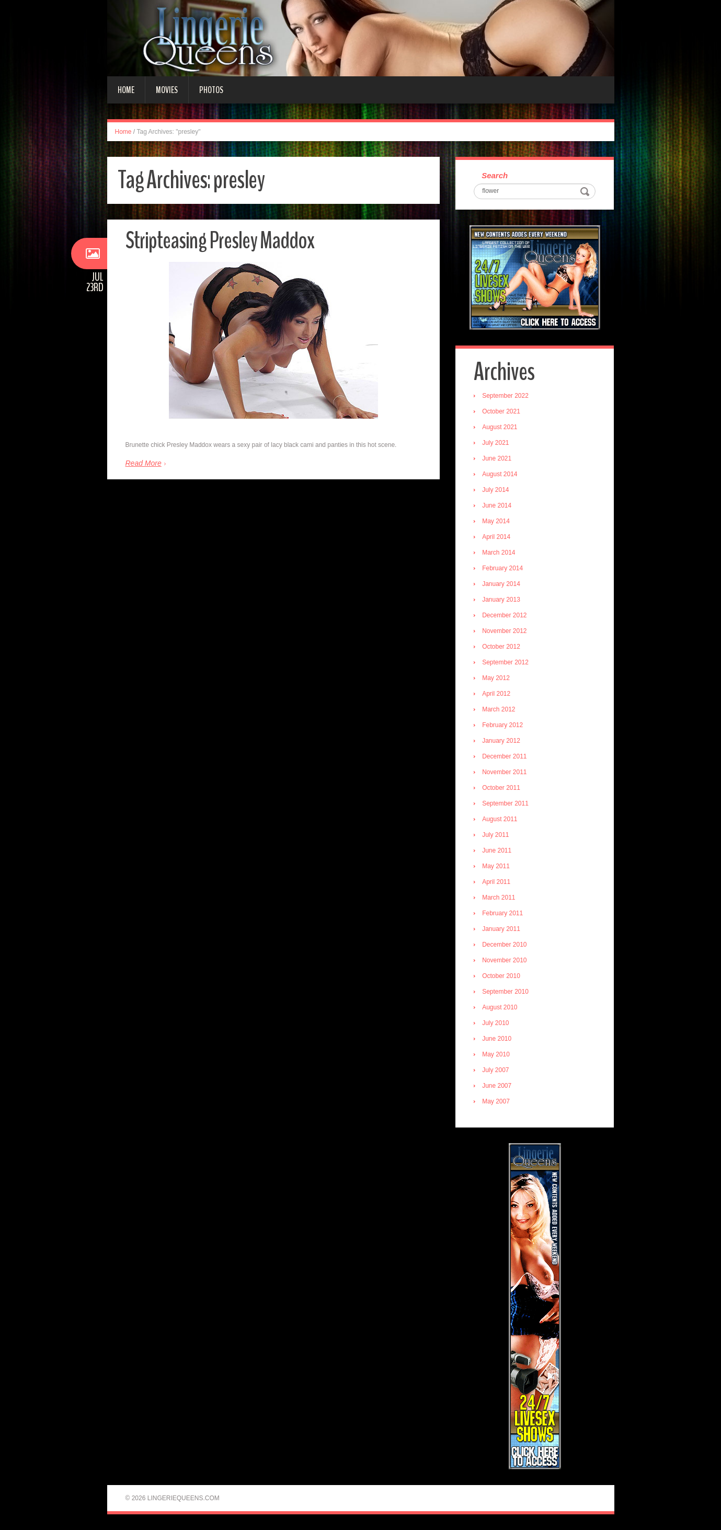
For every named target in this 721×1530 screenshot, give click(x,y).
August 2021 (499, 427)
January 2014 (501, 584)
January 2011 (501, 929)
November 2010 (504, 960)
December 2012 (504, 615)
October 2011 (501, 787)
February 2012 (502, 725)
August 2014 (499, 474)
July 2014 (495, 489)
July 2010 (495, 1023)
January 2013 (501, 599)
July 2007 (495, 1070)
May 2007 (496, 1101)
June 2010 (496, 1038)
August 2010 (499, 1007)
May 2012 (496, 678)
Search (495, 175)
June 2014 (496, 505)
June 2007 (496, 1085)
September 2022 (505, 395)
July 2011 (495, 834)
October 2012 (501, 646)
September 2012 (505, 662)
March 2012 (498, 709)
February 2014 (502, 568)
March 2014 (498, 552)
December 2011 (504, 756)
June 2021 (496, 458)
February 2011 (502, 913)
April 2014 (496, 536)
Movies (167, 90)
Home (126, 90)
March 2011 (498, 897)
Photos (211, 90)
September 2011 (505, 803)
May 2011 (496, 866)
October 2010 (501, 976)
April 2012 (496, 693)
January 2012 (501, 740)
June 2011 (496, 850)
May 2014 (496, 521)
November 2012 (504, 631)
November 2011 (504, 772)
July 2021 (495, 442)
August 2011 (499, 819)
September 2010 (505, 991)
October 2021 (501, 411)
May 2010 (496, 1054)
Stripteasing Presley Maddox (219, 241)
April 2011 (496, 881)
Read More (143, 463)
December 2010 (504, 944)
